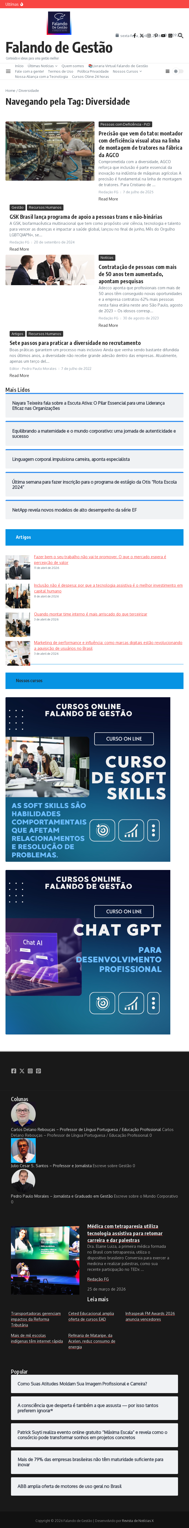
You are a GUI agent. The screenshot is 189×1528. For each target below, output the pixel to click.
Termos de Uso (60, 71)
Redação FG (98, 1276)
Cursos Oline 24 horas (90, 76)
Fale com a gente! (29, 71)
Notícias (107, 256)
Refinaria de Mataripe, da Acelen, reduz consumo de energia (91, 1339)
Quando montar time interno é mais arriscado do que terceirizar (90, 611)
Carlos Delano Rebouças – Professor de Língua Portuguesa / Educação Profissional (86, 1115)
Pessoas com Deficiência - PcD (125, 124)
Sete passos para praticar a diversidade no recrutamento (73, 341)
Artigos (17, 331)
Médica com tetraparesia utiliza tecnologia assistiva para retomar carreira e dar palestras (125, 1231)
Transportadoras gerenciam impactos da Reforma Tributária (36, 1317)
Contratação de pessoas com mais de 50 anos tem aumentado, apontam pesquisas (139, 272)
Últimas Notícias (42, 66)
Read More (108, 197)
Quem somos (73, 66)
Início (19, 66)
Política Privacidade (93, 71)
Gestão (18, 206)
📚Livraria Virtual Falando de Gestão (118, 66)
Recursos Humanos (45, 206)
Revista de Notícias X (138, 1518)
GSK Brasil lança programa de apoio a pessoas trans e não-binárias (84, 215)
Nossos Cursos (127, 71)
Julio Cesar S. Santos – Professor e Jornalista (51, 1151)
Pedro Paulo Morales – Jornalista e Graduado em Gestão (62, 1181)
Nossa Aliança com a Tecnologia (41, 76)
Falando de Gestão (59, 47)
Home (10, 90)
